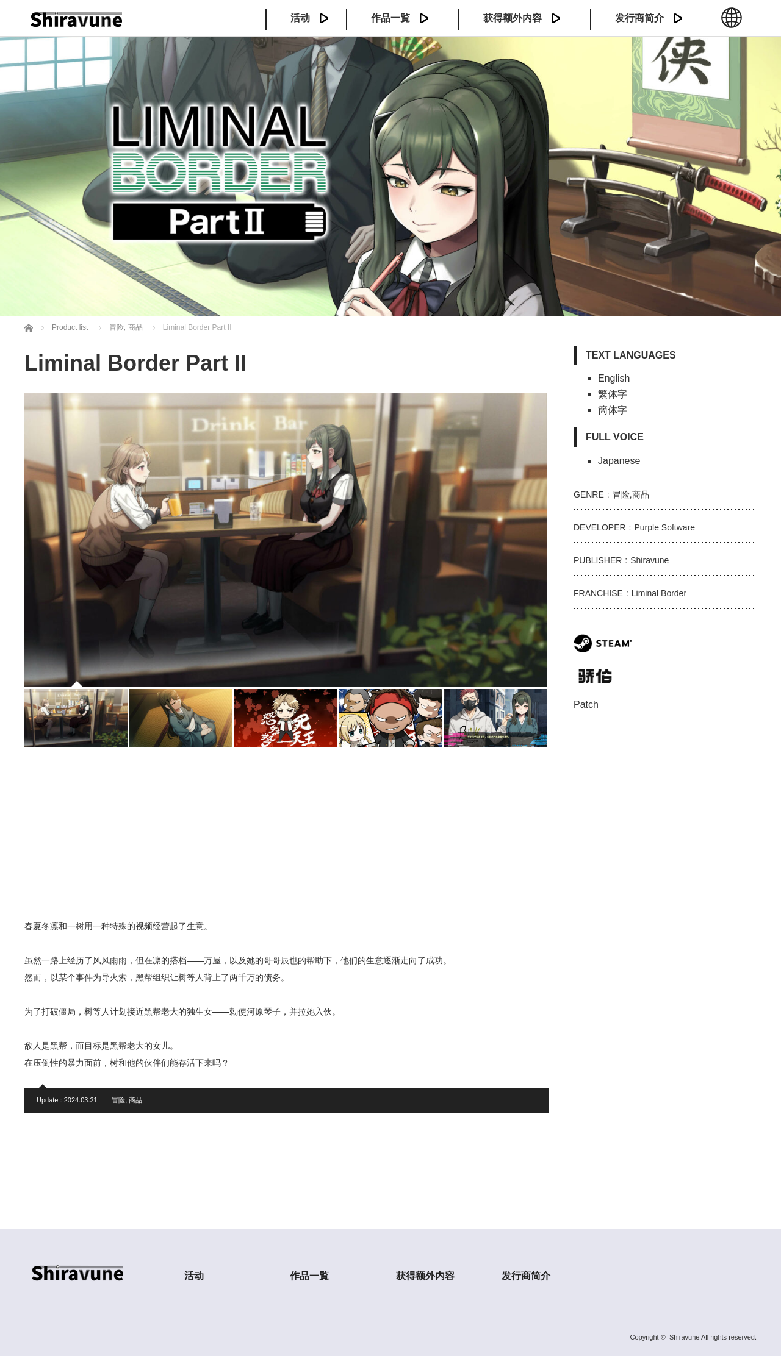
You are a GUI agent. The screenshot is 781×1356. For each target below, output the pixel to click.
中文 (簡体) (731, 24)
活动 (300, 18)
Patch (586, 704)
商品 (135, 1100)
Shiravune (684, 1337)
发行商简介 (639, 18)
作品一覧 (390, 18)
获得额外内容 (512, 18)
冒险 (118, 1100)
